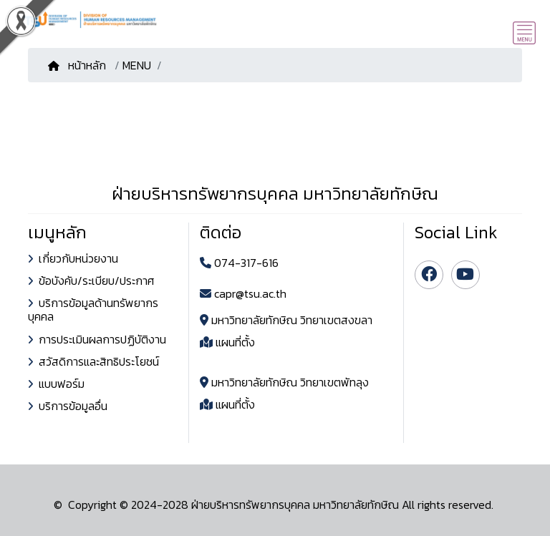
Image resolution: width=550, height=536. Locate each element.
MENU (136, 65)
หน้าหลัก (78, 65)
